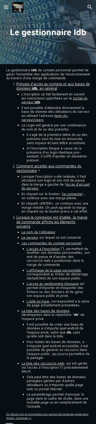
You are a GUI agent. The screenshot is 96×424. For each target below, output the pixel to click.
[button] (6, 7)
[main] (48, 32)
